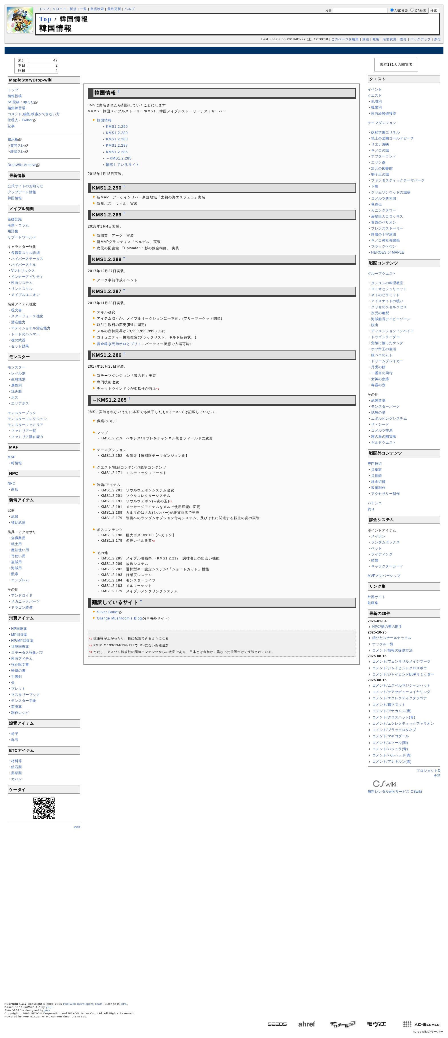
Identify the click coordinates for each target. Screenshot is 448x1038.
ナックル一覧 (383, 644)
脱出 (374, 325)
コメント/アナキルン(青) (392, 762)
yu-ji (49, 1007)
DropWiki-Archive (22, 165)
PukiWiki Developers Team (83, 1003)
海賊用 (16, 568)
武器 (14, 517)
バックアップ (420, 39)
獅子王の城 (380, 174)
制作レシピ (20, 713)
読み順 (16, 391)
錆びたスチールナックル (392, 638)
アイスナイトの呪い (387, 301)
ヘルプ (130, 9)
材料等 (16, 761)
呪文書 (16, 310)
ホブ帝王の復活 (383, 349)
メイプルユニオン (25, 295)
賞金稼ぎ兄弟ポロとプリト (119, 344)
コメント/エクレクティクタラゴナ (399, 698)
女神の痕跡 (380, 379)
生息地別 (18, 379)
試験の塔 (378, 413)
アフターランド (383, 156)
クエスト (375, 95)
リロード (59, 9)
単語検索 (97, 9)
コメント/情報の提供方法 (392, 650)
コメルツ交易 (382, 431)
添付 (437, 39)
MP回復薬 (19, 635)
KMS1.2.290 (117, 127)
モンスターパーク (385, 407)
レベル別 (18, 373)
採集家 (376, 470)
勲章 (14, 574)
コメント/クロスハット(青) (393, 717)
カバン (16, 779)
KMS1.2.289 (117, 133)
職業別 (376, 107)
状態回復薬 (20, 647)
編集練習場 (17, 108)
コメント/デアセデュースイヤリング (401, 692)
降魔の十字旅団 (383, 234)
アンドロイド (22, 595)
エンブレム (20, 580)
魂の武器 (18, 340)
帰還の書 (18, 671)
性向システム (22, 283)
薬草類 (16, 773)
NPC (11, 483)
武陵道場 (378, 401)
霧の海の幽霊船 (383, 437)
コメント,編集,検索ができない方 (34, 114)
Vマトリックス (23, 271)
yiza (48, 1010)
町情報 (16, 463)
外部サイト (377, 597)
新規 (73, 9)
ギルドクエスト (383, 443)
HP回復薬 (19, 629)
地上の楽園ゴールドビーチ (392, 138)
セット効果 (20, 346)
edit (77, 827)
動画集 (373, 603)
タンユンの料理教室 (387, 283)
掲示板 (13, 140)
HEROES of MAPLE (387, 252)
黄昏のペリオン (383, 222)
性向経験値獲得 (383, 113)
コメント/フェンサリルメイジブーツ (401, 662)
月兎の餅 (378, 367)
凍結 (365, 39)
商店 (14, 489)
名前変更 (390, 39)
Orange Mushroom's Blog (119, 618)
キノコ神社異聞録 (385, 240)
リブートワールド (22, 237)
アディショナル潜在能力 (31, 328)
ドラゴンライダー (385, 337)
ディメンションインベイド (392, 331)
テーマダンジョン (382, 123)
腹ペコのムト (382, 355)
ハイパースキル (23, 265)
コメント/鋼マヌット (388, 705)
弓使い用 (18, 556)
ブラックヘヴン (383, 246)
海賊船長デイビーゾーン (391, 319)
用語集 (13, 231)
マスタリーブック (25, 695)
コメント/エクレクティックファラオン (403, 724)
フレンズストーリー (387, 228)
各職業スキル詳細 (25, 253)
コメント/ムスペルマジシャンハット (401, 686)
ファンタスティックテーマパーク (398, 180)
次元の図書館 (382, 168)
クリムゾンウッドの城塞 (391, 192)
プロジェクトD (428, 771)
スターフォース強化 (27, 316)
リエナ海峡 (380, 144)
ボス (14, 397)
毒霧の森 (378, 385)
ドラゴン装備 (22, 607)
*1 (157, 388)
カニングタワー (383, 210)
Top (45, 19)
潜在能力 (18, 322)
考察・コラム (18, 225)
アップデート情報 (22, 192)
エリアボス (20, 403)
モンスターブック (22, 413)
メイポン (378, 536)
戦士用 (16, 544)
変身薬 (16, 707)
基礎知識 (15, 219)
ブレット (18, 689)
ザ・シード (380, 425)
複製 (376, 39)
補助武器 (18, 523)
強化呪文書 (20, 665)
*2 (170, 501)
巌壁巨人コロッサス (387, 216)
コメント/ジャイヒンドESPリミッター (403, 674)
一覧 (83, 9)
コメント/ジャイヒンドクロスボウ (399, 668)
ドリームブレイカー (387, 361)
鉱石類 (16, 767)
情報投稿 (15, 96)
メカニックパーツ (25, 601)
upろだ (28, 102)
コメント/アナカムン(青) (392, 711)
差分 (403, 39)
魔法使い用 (20, 550)
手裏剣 (16, 677)
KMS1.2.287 (117, 146)
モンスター (17, 367)
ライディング (382, 554)
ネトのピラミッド (385, 295)
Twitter (27, 120)
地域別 (376, 101)
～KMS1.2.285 (118, 158)
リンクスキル (22, 289)
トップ (44, 9)
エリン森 (378, 162)
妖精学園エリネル (385, 132)
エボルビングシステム (389, 419)
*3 (153, 540)
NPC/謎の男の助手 (387, 627)
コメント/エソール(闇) (390, 743)
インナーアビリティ (27, 277)
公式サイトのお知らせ (25, 186)
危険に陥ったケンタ (387, 343)
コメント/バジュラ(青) (390, 749)
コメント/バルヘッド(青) (392, 755)
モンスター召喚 (23, 701)
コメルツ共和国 (383, 198)
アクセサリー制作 (385, 494)
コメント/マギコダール (390, 736)
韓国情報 (15, 198)
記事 (11, 126)
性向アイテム (22, 659)
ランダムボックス (385, 542)
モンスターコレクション (27, 419)
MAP (12, 457)
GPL (124, 1003)
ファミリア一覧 (23, 431)
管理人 (13, 120)
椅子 (14, 734)
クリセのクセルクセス (389, 307)
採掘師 (376, 476)
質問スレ (17, 146)
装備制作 (378, 488)
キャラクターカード (387, 566)
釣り (371, 509)
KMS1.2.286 (117, 152)
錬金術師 (378, 482)
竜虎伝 (376, 204)
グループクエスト (382, 274)
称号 (14, 740)
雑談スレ (17, 152)
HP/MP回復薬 (22, 641)
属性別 (16, 385)
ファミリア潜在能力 (27, 437)
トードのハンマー (25, 334)
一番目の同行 (382, 373)
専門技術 (375, 464)
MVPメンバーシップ (384, 576)
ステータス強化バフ (27, 653)
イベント (375, 89)
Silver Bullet (108, 612)
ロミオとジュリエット (389, 289)
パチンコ (375, 503)
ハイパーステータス (27, 259)
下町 (374, 186)
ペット (376, 548)
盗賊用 (16, 562)
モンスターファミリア (25, 425)
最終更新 (114, 9)
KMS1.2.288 (117, 139)
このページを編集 (345, 39)
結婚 (374, 560)
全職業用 (18, 538)
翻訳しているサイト (122, 165)
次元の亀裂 (380, 313)
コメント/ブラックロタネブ (394, 730)
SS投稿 (14, 102)
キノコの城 (380, 150)
